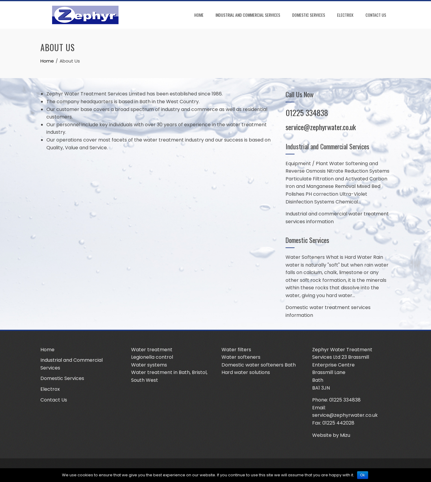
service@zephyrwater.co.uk (321, 126)
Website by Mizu (331, 435)
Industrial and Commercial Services (248, 15)
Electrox (345, 15)
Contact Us (375, 15)
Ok (362, 475)
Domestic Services (308, 15)
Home (199, 15)
